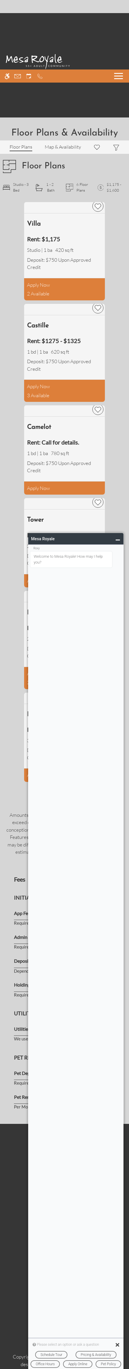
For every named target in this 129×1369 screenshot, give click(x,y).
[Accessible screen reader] (7, 6)
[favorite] (97, 206)
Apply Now (38, 285)
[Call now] (40, 6)
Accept (15, 1358)
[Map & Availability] (63, 147)
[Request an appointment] (29, 6)
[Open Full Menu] (118, 6)
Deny (39, 1358)
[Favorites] (96, 147)
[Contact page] (17, 6)
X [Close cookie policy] (123, 1326)
